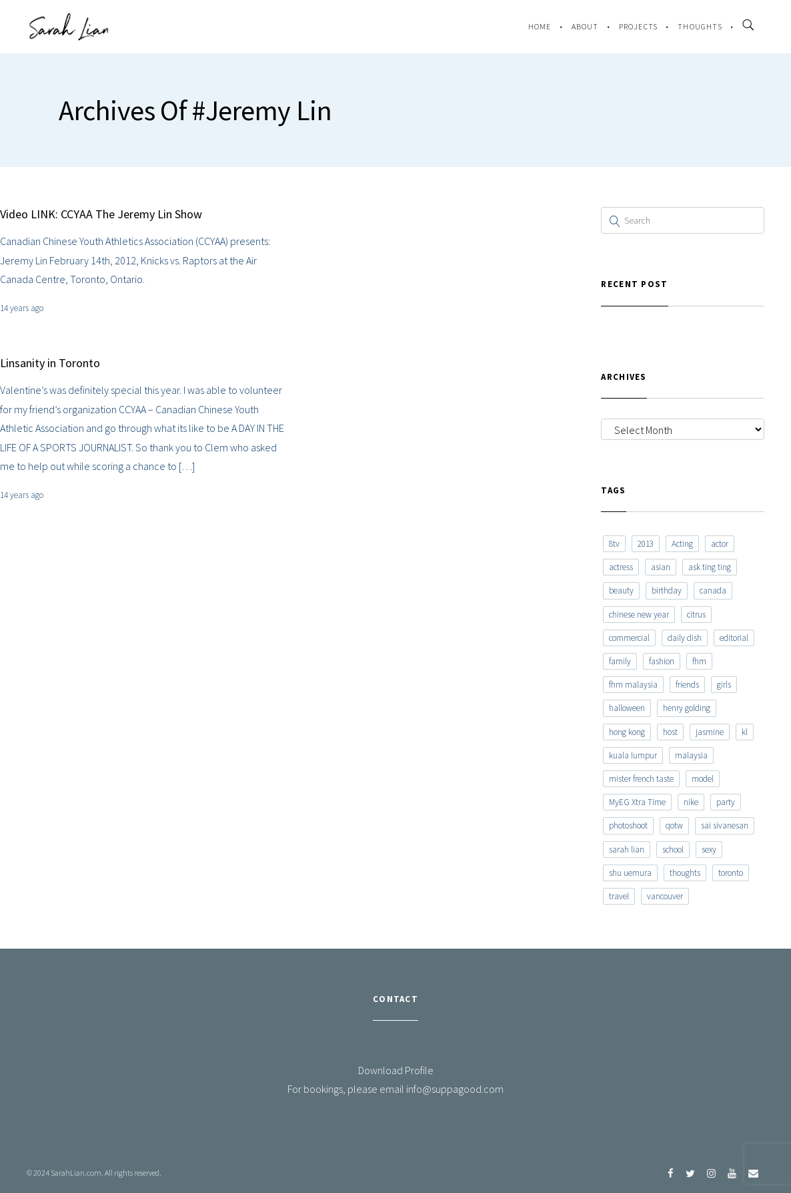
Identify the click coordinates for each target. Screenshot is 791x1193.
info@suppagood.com (455, 1089)
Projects (638, 26)
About (585, 26)
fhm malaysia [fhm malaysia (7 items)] (633, 684)
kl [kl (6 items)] (745, 732)
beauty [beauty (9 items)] (621, 590)
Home (540, 26)
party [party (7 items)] (725, 802)
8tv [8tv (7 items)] (614, 543)
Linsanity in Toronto (50, 363)
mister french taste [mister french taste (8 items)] (641, 778)
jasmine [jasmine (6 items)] (710, 732)
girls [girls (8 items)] (724, 684)
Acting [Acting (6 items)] (682, 543)
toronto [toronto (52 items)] (730, 873)
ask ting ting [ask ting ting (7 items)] (709, 567)
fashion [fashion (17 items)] (661, 661)
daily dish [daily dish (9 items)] (685, 638)
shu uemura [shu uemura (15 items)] (630, 873)
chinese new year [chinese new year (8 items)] (639, 614)
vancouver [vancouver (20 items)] (665, 896)
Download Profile (396, 1070)
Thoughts (700, 26)
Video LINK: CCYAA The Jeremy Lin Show (101, 214)
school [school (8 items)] (673, 849)
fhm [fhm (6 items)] (699, 661)
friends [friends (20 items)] (687, 684)
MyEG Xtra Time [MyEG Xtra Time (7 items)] (637, 802)
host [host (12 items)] (670, 732)
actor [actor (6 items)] (719, 543)
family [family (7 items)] (620, 661)
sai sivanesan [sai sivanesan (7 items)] (724, 825)
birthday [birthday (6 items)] (667, 590)
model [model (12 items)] (703, 778)
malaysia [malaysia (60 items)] (691, 755)
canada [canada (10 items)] (713, 590)
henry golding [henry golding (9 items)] (686, 708)
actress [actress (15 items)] (621, 567)
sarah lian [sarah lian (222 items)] (626, 849)
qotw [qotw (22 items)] (674, 825)
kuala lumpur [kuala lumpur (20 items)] (633, 755)
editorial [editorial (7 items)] (734, 638)
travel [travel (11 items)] (619, 896)
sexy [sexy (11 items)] (709, 849)
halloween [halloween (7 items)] (627, 708)
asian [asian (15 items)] (660, 567)
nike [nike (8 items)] (691, 802)
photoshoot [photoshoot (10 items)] (628, 825)
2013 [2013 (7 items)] (646, 543)
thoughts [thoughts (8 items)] (685, 873)
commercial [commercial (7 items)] (629, 638)
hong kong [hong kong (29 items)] (627, 732)
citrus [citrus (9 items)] (696, 614)
